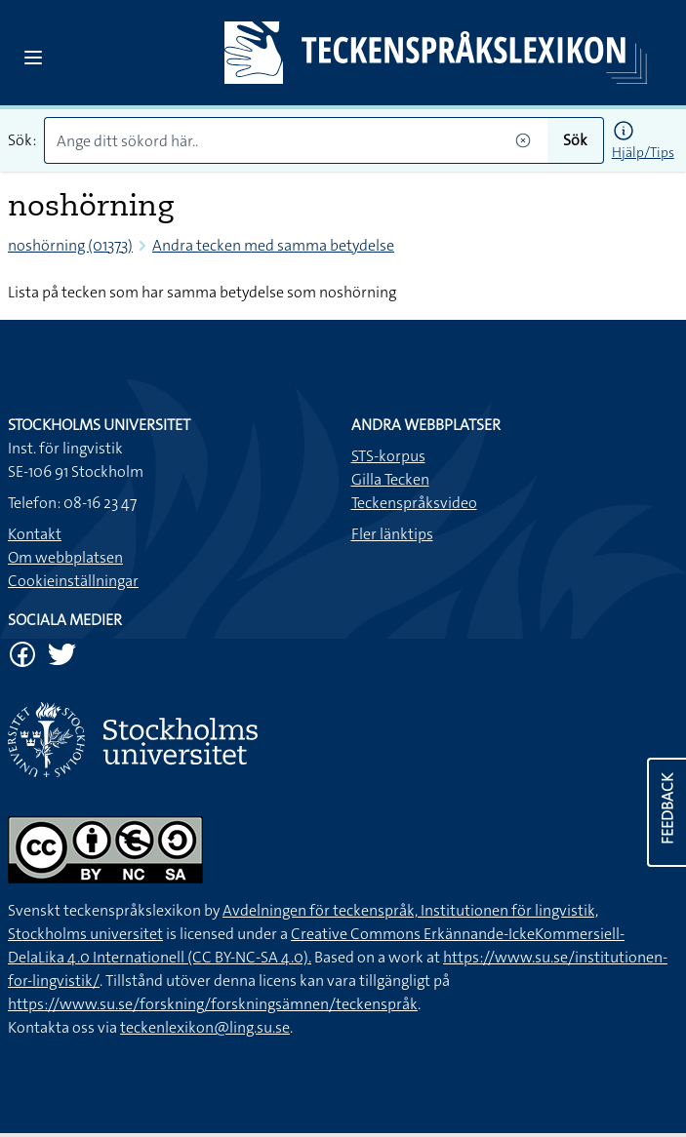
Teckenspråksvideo (414, 502)
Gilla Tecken (390, 479)
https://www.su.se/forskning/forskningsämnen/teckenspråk (213, 1004)
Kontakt (34, 534)
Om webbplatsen (65, 557)
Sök (575, 140)
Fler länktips (392, 534)
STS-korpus (388, 456)
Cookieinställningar (73, 580)
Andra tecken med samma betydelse (273, 245)
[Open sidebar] (33, 57)
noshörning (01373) (70, 245)
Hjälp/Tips (643, 152)
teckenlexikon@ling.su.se (205, 1027)
